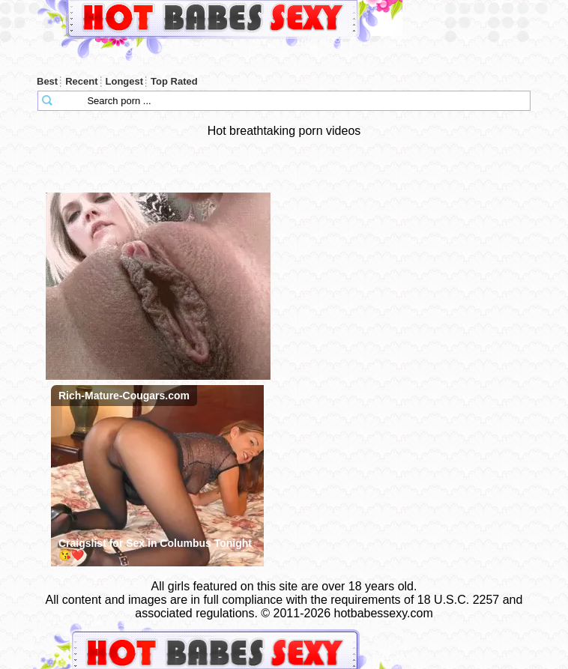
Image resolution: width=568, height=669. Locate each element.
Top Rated (174, 81)
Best (47, 81)
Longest (125, 81)
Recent (81, 81)
